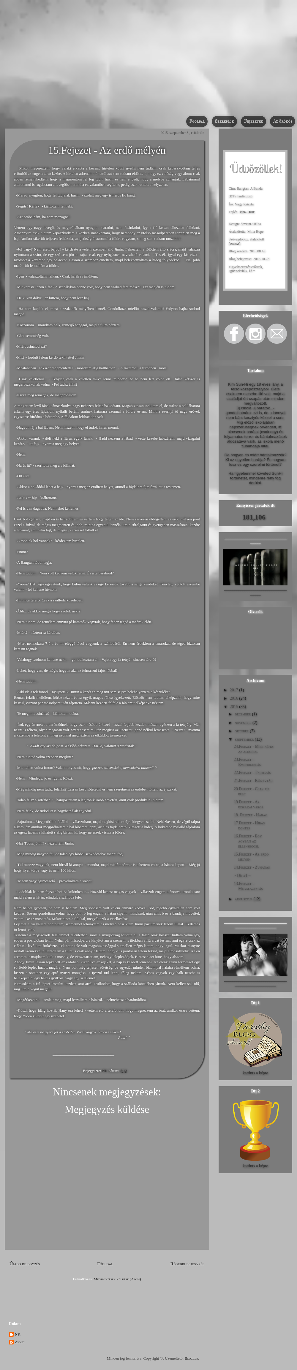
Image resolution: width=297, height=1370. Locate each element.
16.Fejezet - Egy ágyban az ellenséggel (248, 841)
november (243, 722)
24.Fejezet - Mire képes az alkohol (254, 749)
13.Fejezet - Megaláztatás (248, 886)
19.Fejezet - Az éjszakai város (248, 804)
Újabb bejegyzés (25, 1263)
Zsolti (20, 1342)
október (242, 731)
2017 (234, 690)
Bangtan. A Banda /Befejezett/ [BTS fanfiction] (128, 104)
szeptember (244, 739)
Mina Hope (247, 212)
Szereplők (224, 121)
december (243, 714)
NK (105, 1070)
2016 (234, 698)
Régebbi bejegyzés (187, 1263)
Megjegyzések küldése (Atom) (117, 1279)
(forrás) (234, 243)
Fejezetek (253, 121)
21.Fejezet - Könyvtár (253, 780)
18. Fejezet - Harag (250, 815)
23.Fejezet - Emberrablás (247, 762)
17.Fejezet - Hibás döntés (249, 825)
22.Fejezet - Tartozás (252, 772)
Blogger (191, 1358)
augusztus (243, 899)
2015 (234, 706)
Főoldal (197, 121)
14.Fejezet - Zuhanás (252, 867)
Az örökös (282, 121)
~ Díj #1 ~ (242, 875)
